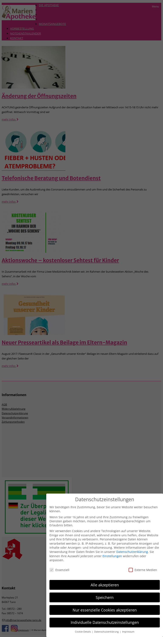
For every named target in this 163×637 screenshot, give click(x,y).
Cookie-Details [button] (83, 631)
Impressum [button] (128, 631)
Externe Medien (143, 570)
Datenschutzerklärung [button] (106, 631)
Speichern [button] (105, 597)
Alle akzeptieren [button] (105, 584)
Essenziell (59, 570)
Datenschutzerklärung (132, 552)
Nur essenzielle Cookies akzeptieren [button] (105, 610)
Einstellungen (112, 556)
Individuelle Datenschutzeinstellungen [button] (105, 622)
